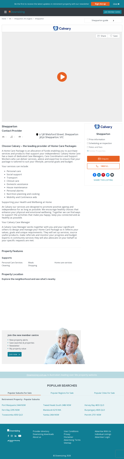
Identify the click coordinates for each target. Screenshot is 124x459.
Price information (96, 139)
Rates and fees (94, 147)
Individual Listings (103, 434)
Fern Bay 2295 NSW (11, 410)
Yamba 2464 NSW (51, 414)
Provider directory (41, 431)
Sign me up (100, 4)
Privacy (67, 434)
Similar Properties (96, 151)
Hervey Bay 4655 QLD (94, 405)
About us (37, 437)
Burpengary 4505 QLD (95, 410)
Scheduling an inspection (99, 143)
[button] (102, 36)
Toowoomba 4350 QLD (12, 414)
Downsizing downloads (43, 434)
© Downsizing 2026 (62, 455)
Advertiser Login (102, 437)
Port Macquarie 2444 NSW (14, 405)
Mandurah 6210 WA (52, 410)
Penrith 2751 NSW (93, 414)
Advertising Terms (72, 440)
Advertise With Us (103, 431)
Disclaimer (68, 437)
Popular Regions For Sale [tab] (62, 393)
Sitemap (67, 443)
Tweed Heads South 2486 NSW (57, 405)
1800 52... (105, 166)
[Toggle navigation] (5, 12)
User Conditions (71, 431)
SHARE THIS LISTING (103, 180)
